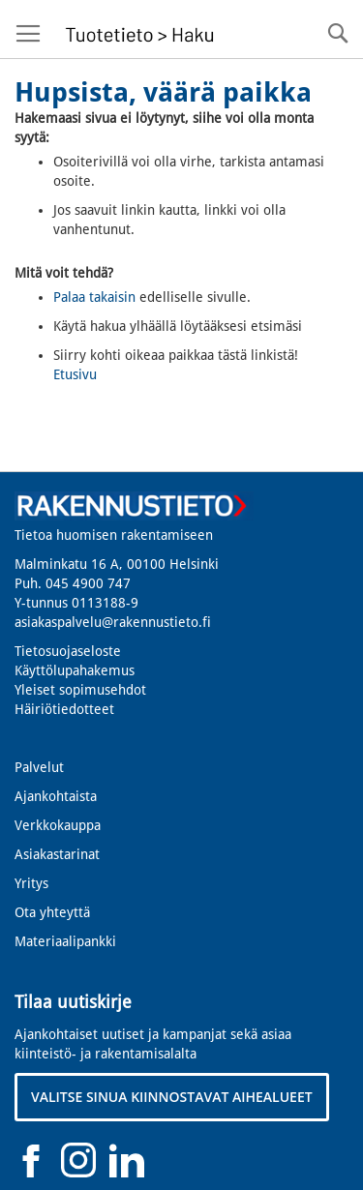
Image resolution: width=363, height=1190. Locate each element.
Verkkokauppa (58, 825)
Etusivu (75, 374)
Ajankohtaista (56, 796)
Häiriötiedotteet (64, 709)
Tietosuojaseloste (68, 651)
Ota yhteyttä (52, 912)
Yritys (31, 883)
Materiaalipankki (65, 941)
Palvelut (39, 767)
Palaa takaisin (94, 297)
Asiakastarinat (57, 854)
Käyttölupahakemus (75, 670)
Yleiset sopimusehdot (80, 690)
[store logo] (137, 29)
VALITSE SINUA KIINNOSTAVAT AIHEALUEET (172, 1096)
